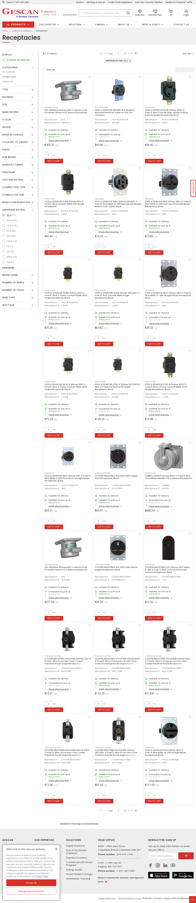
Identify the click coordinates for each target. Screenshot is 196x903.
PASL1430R (100, 290)
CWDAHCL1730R (103, 656)
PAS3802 (49, 473)
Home (5, 30)
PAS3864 (99, 199)
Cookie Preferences (106, 898)
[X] (56, 849)
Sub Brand (9, 157)
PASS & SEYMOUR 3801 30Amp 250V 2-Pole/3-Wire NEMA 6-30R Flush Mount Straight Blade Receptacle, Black (168, 204)
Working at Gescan (96, 2)
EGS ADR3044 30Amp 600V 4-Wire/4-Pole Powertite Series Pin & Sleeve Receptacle (66, 568)
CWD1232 (150, 564)
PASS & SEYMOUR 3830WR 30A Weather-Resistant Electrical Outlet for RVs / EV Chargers (115, 112)
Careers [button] (100, 24)
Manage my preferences (31, 891)
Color (6, 119)
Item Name (8, 172)
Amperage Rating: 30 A (117, 60)
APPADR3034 (51, 107)
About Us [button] (123, 24)
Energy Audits (74, 869)
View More (8, 267)
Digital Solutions (75, 845)
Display (7, 54)
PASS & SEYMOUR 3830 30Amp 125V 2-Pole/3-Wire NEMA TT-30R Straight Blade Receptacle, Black (168, 295)
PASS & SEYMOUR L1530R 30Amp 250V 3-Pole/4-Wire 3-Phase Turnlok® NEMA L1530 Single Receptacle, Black (66, 295)
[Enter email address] (163, 855)
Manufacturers (12, 164)
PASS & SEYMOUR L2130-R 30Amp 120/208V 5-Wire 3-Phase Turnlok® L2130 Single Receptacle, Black (118, 387)
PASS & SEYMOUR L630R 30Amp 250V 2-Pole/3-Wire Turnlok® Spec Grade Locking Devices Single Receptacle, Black (166, 112)
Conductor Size (13, 194)
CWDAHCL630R (52, 747)
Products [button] (18, 24)
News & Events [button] (151, 24)
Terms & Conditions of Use (129, 898)
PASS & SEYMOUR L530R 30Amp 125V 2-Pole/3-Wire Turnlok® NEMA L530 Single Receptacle (64, 204)
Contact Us (181, 24)
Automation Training (78, 878)
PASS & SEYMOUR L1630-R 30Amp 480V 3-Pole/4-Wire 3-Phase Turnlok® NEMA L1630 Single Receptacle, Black (66, 387)
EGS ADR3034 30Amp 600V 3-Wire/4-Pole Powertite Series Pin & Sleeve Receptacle (66, 111)
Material (8, 97)
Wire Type (8, 297)
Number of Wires (13, 282)
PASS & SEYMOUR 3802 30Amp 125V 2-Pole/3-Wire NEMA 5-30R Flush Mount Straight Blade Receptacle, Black (68, 478)
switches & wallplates (22, 30)
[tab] (18, 55)
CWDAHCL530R (52, 656)
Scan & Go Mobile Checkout (76, 852)
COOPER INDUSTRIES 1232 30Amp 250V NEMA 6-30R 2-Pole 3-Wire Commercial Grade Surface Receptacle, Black (167, 569)
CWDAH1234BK (102, 564)
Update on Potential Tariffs (179, 2)
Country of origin (15, 142)
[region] (31, 873)
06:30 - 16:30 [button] (50, 14)
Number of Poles (13, 290)
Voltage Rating (12, 179)
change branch (70, 14)
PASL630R (150, 107)
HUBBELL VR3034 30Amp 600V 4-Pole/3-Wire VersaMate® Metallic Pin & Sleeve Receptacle (168, 477)
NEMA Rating (10, 112)
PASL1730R (150, 381)
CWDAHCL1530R (153, 656)
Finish (6, 149)
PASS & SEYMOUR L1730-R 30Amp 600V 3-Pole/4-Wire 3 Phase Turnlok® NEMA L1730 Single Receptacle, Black (166, 387)
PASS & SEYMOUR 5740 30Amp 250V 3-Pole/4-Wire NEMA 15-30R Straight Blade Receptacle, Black (165, 752)
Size (4, 104)
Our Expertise (44, 840)
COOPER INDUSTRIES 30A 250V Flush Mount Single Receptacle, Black (116, 568)
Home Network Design (79, 874)
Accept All (31, 882)
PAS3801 (149, 199)
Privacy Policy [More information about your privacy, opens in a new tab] (41, 876)
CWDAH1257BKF (103, 473)
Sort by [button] (186, 53)
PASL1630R (50, 381)
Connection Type (13, 187)
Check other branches (58, 140)
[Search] (105, 13)
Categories (10, 67)
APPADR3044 (51, 564)
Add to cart (53, 161)
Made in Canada (13, 134)
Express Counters (76, 857)
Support (10, 2)
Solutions (73, 840)
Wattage (8, 305)
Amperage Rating (13, 209)
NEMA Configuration (16, 202)
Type (5, 89)
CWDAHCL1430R (103, 747)
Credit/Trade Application (120, 2)
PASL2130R (100, 381)
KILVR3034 (150, 473)
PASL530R (50, 199)
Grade (6, 127)
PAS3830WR (101, 107)
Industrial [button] (75, 24)
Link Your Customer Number (148, 2)
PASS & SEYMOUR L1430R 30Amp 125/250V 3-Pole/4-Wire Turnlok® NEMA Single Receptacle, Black (117, 295)
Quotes (80, 2)
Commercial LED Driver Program (79, 863)
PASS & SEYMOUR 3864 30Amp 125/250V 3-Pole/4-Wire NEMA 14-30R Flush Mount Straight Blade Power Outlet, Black (118, 204)
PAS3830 (149, 290)
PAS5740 (149, 747)
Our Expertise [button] (47, 24)
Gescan (7, 840)
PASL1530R (50, 290)
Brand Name (10, 275)
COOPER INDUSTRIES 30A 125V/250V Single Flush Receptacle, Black (116, 477)
